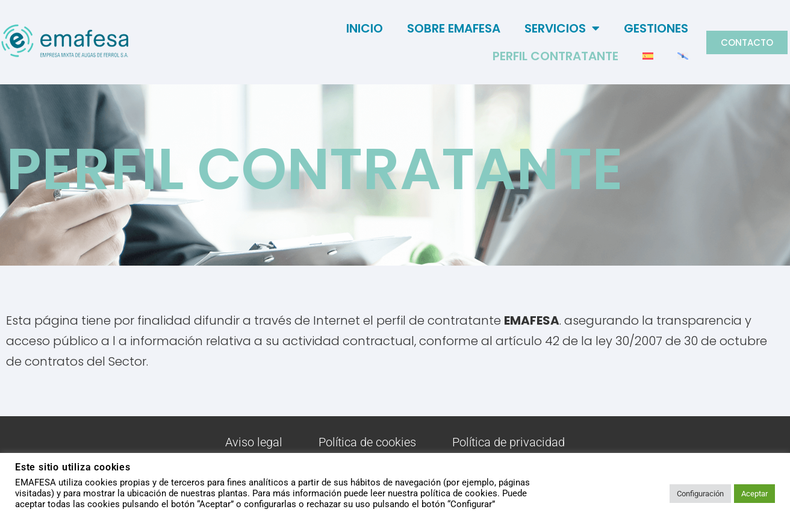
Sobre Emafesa (453, 28)
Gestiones (656, 28)
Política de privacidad (508, 442)
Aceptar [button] (754, 493)
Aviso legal (253, 442)
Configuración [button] (700, 493)
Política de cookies (367, 442)
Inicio (364, 28)
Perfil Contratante (555, 56)
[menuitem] (647, 56)
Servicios (562, 28)
